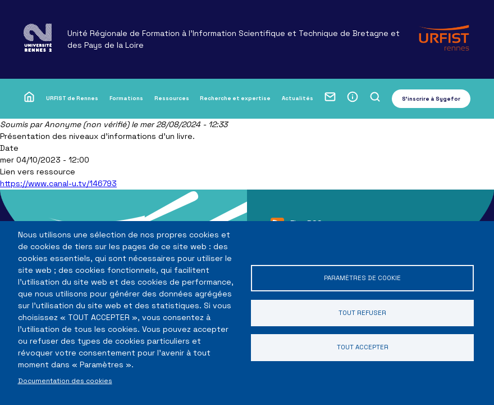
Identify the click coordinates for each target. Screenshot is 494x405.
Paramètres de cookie (362, 277)
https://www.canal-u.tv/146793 (58, 183)
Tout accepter (362, 348)
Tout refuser (363, 312)
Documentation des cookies (65, 380)
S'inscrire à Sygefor (431, 98)
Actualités (297, 98)
